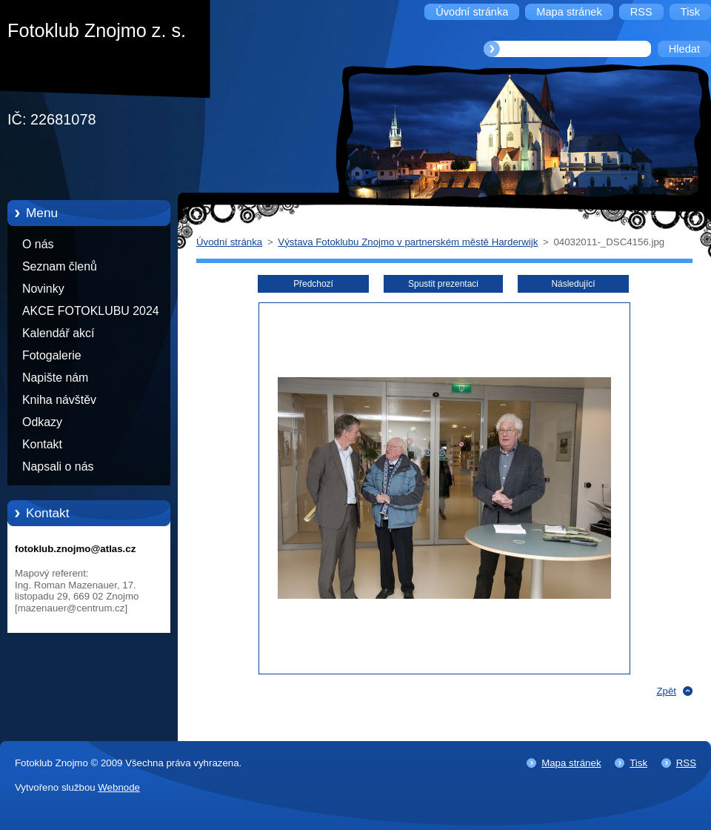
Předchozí (313, 284)
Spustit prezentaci (443, 284)
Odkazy (42, 422)
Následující (573, 284)
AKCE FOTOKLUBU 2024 (90, 311)
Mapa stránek (571, 762)
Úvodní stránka (229, 242)
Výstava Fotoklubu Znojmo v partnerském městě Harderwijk (408, 242)
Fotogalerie (51, 355)
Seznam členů (59, 266)
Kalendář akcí (58, 333)
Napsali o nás (57, 466)
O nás (37, 244)
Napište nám (55, 377)
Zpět (666, 691)
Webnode (119, 787)
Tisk (638, 762)
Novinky (43, 288)
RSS (686, 762)
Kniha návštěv (59, 400)
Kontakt (42, 444)
